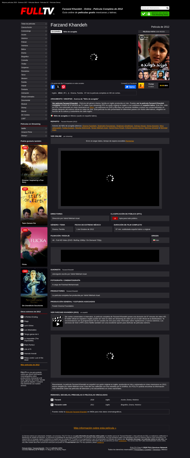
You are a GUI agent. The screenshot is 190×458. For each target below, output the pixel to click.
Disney (23, 108)
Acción (23, 35)
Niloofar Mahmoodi (82, 128)
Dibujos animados (27, 97)
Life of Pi (27, 349)
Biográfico (25, 57)
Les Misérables (30, 330)
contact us (100, 442)
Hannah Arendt (30, 354)
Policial (23, 42)
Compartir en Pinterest (63, 87)
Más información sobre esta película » (95, 428)
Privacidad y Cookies (142, 450)
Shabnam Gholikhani (124, 126)
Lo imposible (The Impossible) (31, 340)
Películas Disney (55, 2)
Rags (26, 321)
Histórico (24, 38)
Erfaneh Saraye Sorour (134, 128)
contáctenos (122, 441)
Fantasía (24, 89)
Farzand (58, 400)
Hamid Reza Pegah (116, 128)
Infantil (23, 86)
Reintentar (130, 141)
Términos (156, 450)
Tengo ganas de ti (31, 334)
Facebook (130, 87)
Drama (23, 53)
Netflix (23, 128)
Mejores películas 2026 (9, 2)
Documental (25, 100)
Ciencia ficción (26, 27)
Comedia (24, 60)
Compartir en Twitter (58, 87)
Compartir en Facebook (53, 87)
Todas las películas (28, 24)
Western (24, 78)
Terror (23, 75)
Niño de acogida (70, 32)
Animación (25, 93)
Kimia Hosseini (153, 126)
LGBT (23, 119)
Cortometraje (26, 31)
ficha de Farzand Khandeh (76, 412)
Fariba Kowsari (68, 128)
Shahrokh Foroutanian (106, 126)
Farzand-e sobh (61, 405)
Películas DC (44, 2)
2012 (92, 107)
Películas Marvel (34, 2)
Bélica (23, 49)
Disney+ (24, 136)
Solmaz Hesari (140, 126)
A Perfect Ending (31, 317)
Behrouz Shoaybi (151, 128)
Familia (24, 82)
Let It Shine (28, 326)
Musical (24, 104)
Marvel (23, 111)
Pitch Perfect (29, 345)
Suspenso (25, 67)
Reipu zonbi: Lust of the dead (33, 359)
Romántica (25, 71)
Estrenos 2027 (22, 2)
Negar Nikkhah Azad (99, 128)
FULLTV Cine (135, 448)
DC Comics (25, 115)
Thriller (23, 64)
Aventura (24, 46)
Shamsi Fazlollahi (89, 126)
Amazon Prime (26, 132)
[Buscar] (155, 8)
